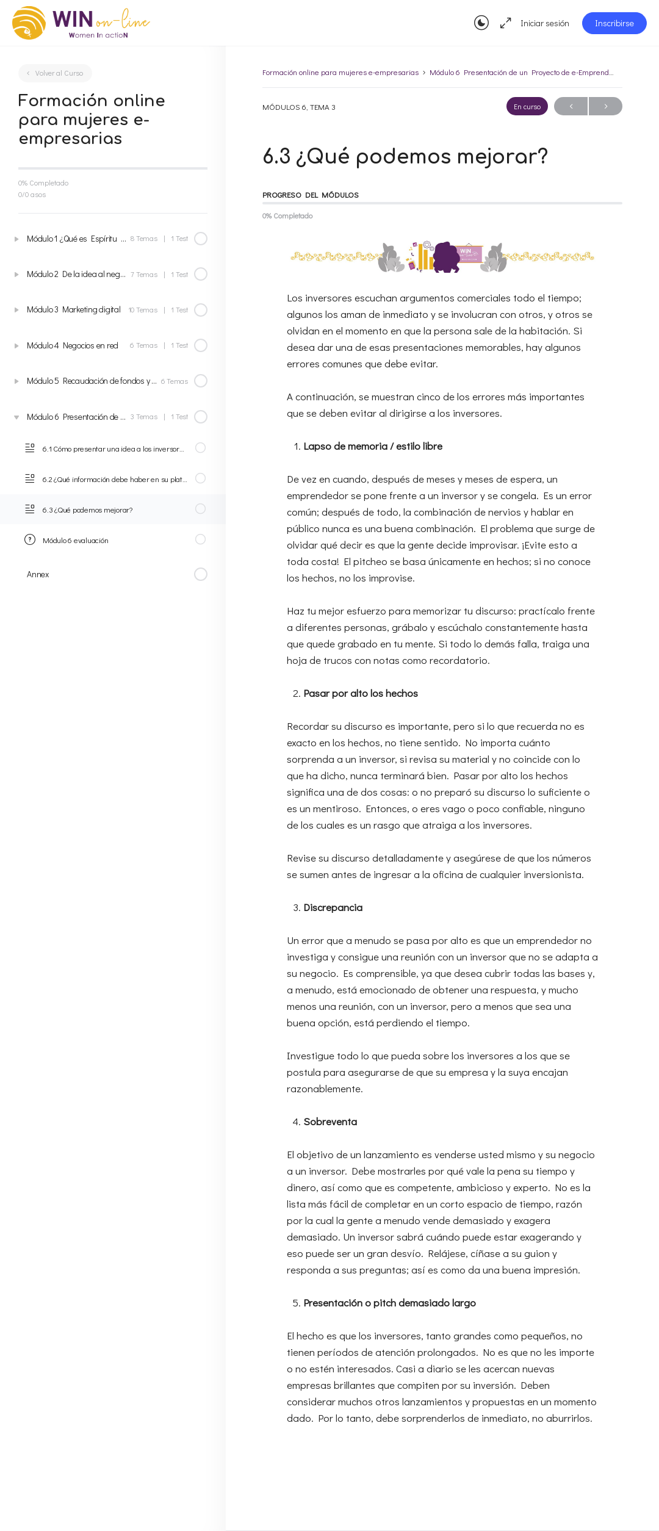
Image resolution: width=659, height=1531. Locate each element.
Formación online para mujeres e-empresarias (340, 72)
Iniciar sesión (544, 23)
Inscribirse (614, 23)
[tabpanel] (442, 841)
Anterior (571, 106)
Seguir (605, 106)
